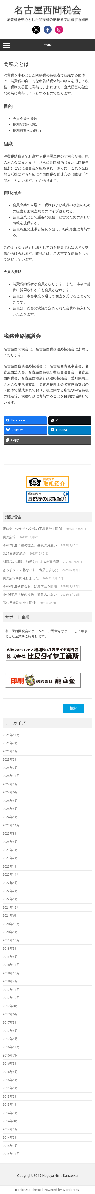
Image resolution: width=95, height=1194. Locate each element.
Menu (47, 45)
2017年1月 (10, 1039)
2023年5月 (10, 841)
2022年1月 (10, 899)
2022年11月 (11, 874)
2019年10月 (11, 940)
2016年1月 (10, 1080)
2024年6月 (10, 792)
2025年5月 (10, 751)
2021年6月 (10, 915)
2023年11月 (11, 825)
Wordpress (70, 1189)
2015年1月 (10, 1104)
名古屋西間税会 (47, 9)
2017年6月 (10, 1014)
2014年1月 (10, 1145)
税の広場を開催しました (21, 578)
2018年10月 (11, 973)
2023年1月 (10, 866)
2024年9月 (10, 784)
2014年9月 (10, 1113)
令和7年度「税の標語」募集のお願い (30, 545)
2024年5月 (10, 800)
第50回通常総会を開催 (19, 602)
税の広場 (9, 537)
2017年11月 (11, 989)
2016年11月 (11, 1047)
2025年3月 (10, 759)
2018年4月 (10, 981)
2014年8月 (10, 1121)
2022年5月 (10, 883)
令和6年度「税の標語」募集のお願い (30, 594)
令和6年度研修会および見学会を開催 (30, 586)
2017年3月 (10, 1030)
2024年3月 (10, 808)
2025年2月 (10, 767)
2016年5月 (10, 1063)
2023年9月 (10, 833)
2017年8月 (10, 1006)
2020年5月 (10, 932)
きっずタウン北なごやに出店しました (31, 570)
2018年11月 (11, 964)
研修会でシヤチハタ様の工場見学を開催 (32, 528)
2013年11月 (11, 1153)
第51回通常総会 (14, 553)
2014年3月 (10, 1137)
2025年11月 (11, 735)
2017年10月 (11, 997)
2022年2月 (10, 891)
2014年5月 (10, 1129)
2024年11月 (11, 775)
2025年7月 (10, 743)
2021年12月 (11, 907)
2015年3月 (10, 1096)
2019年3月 (10, 956)
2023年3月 (10, 850)
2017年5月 (10, 1022)
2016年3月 (10, 1072)
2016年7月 (10, 1055)
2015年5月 (10, 1088)
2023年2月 (10, 858)
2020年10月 (11, 924)
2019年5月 (10, 948)
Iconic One (22, 1189)
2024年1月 (10, 817)
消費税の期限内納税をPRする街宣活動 (31, 561)
